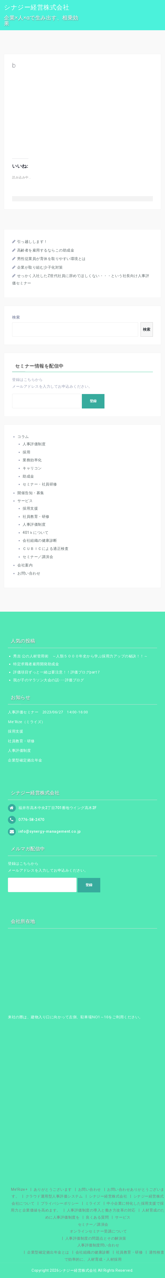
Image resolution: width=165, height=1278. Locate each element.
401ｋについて (35, 532)
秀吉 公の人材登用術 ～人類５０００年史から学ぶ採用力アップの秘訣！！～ (80, 656)
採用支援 (30, 508)
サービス (25, 501)
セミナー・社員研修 (40, 484)
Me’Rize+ (19, 1189)
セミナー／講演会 (38, 557)
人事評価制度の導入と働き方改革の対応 (101, 1210)
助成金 (28, 476)
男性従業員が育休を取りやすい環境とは (51, 259)
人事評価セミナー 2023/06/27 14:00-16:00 (48, 711)
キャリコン (32, 468)
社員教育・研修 (36, 516)
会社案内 (25, 565)
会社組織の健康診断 (40, 540)
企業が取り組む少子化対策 (40, 267)
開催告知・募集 (30, 493)
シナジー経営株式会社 (36, 7)
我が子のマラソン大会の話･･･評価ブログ (48, 680)
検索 (16, 317)
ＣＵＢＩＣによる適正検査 (45, 548)
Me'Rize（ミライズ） (26, 721)
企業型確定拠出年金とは (48, 1252)
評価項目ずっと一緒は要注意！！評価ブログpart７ (57, 672)
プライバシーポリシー (60, 1203)
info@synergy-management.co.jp (49, 831)
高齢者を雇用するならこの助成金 (45, 250)
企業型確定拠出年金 (25, 760)
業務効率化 (32, 460)
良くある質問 (97, 1217)
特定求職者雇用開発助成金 (36, 664)
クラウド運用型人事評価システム (54, 1196)
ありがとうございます (53, 1189)
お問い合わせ (28, 573)
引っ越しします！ (32, 241)
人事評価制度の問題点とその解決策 (95, 1238)
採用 (26, 452)
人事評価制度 (34, 444)
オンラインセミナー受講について (98, 1231)
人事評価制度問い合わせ (98, 1245)
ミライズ (93, 1203)
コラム (23, 436)
